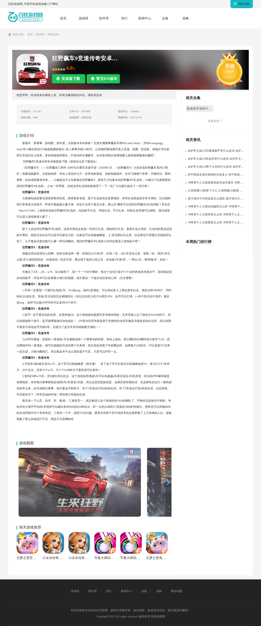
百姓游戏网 (157, 616)
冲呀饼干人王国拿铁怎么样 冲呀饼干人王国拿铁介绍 (221, 214)
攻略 (185, 18)
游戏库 (83, 18)
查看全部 (215, 121)
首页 (63, 18)
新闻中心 (144, 18)
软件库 (104, 18)
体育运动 (53, 34)
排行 (124, 18)
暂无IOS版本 (106, 79)
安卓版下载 (71, 79)
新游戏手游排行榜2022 (200, 108)
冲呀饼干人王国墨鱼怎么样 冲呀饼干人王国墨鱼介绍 (221, 222)
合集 (165, 18)
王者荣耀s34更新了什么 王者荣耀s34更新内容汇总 (219, 190)
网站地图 (176, 591)
